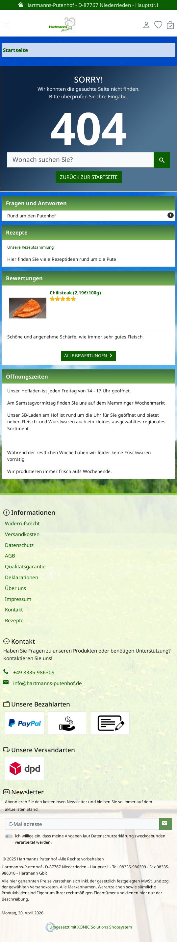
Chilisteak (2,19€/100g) (75, 292)
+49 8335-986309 (34, 672)
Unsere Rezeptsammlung (30, 247)
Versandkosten (22, 534)
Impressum (18, 599)
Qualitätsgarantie (25, 566)
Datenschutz (19, 545)
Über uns (15, 588)
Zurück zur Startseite (88, 177)
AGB (10, 555)
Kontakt (14, 609)
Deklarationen (21, 577)
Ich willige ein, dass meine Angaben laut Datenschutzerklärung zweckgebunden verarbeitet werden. (90, 839)
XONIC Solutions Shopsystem (104, 927)
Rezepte (14, 620)
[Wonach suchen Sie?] (80, 160)
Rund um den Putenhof (90, 215)
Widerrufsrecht (22, 523)
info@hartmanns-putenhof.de (47, 683)
